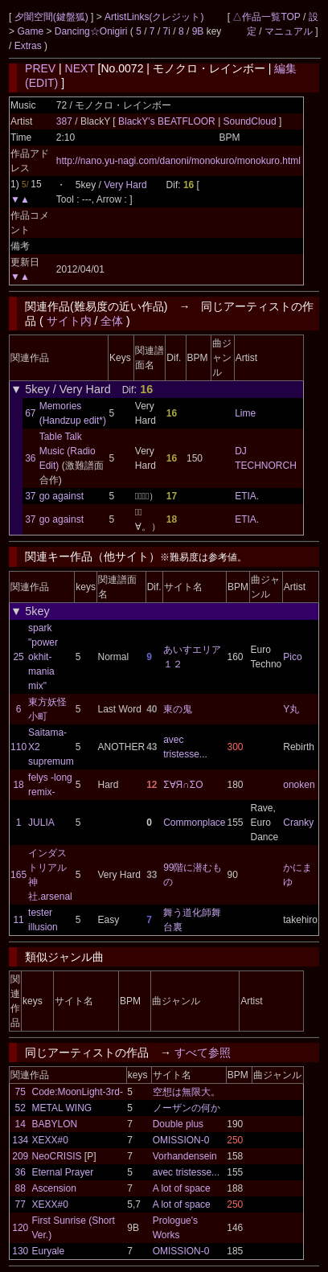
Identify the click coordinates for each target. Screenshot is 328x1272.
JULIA (41, 822)
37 (30, 496)
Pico (292, 657)
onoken (298, 784)
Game (31, 31)
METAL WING (62, 1108)
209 (20, 1156)
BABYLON (55, 1124)
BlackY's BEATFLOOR (168, 121)
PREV (40, 68)
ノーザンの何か (186, 1108)
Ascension (54, 1188)
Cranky (298, 822)
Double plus (178, 1124)
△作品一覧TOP (266, 17)
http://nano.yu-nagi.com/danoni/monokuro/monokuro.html (178, 160)
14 (20, 1124)
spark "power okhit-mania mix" (43, 656)
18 (18, 784)
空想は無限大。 (186, 1092)
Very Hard (125, 185)
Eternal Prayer (63, 1172)
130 (20, 1251)
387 (64, 121)
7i (166, 31)
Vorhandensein (185, 1156)
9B (198, 31)
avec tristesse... (186, 1172)
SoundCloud (249, 121)
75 (20, 1092)
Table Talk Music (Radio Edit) (67, 451)
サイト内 (69, 320)
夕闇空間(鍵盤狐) (52, 17)
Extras (28, 45)
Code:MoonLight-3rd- (77, 1092)
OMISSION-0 (181, 1140)
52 (20, 1108)
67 (30, 413)
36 (30, 458)
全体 (111, 320)
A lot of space (182, 1188)
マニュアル (288, 31)
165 (18, 874)
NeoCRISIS (57, 1156)
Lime (245, 413)
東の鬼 (177, 709)
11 (18, 919)
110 (18, 747)
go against (61, 496)
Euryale (48, 1251)
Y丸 (291, 709)
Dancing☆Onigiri (92, 31)
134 (20, 1140)
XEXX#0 (50, 1140)
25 (18, 657)
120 (20, 1227)
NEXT (80, 68)
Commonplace (194, 822)
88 (20, 1188)
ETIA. (247, 496)
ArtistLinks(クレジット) (154, 17)
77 (20, 1204)
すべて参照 (202, 1052)
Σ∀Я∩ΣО (183, 784)
